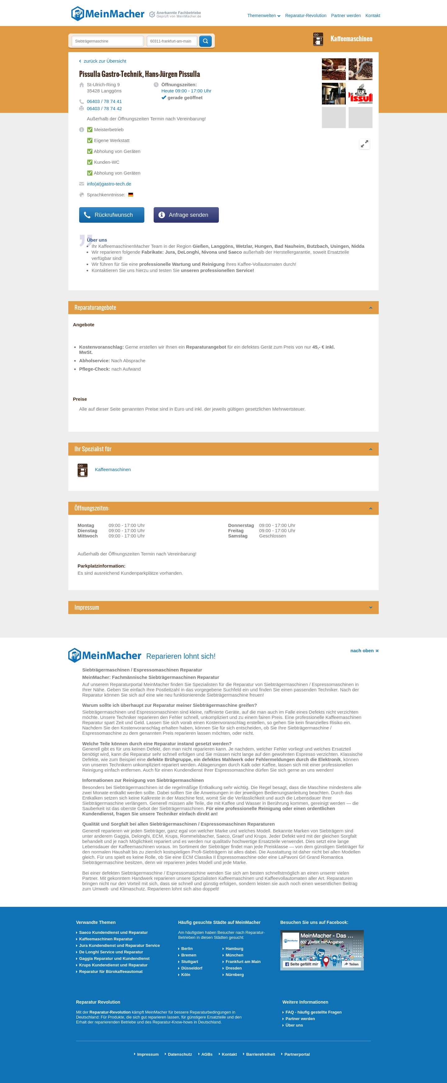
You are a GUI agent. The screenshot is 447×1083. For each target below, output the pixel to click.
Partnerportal (297, 1054)
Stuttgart (189, 961)
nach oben (362, 650)
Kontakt (373, 15)
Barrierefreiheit (260, 1054)
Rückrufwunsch (108, 215)
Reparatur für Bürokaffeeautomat (110, 971)
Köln (185, 974)
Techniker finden (205, 41)
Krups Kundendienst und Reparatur (113, 965)
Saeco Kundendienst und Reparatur (113, 932)
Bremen (188, 955)
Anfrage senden (183, 215)
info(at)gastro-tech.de (109, 183)
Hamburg (234, 948)
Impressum (86, 607)
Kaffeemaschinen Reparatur (106, 939)
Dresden (234, 968)
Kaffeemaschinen (113, 469)
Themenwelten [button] (261, 15)
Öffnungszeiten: (91, 508)
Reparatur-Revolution (306, 15)
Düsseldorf (191, 968)
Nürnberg (235, 974)
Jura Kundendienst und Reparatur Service (119, 945)
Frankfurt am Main (243, 961)
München (234, 955)
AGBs (207, 1054)
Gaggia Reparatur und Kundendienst (114, 958)
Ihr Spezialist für (92, 449)
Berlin (187, 948)
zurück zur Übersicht (105, 61)
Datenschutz (180, 1054)
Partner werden (346, 15)
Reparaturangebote (95, 307)
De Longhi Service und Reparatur (111, 952)
